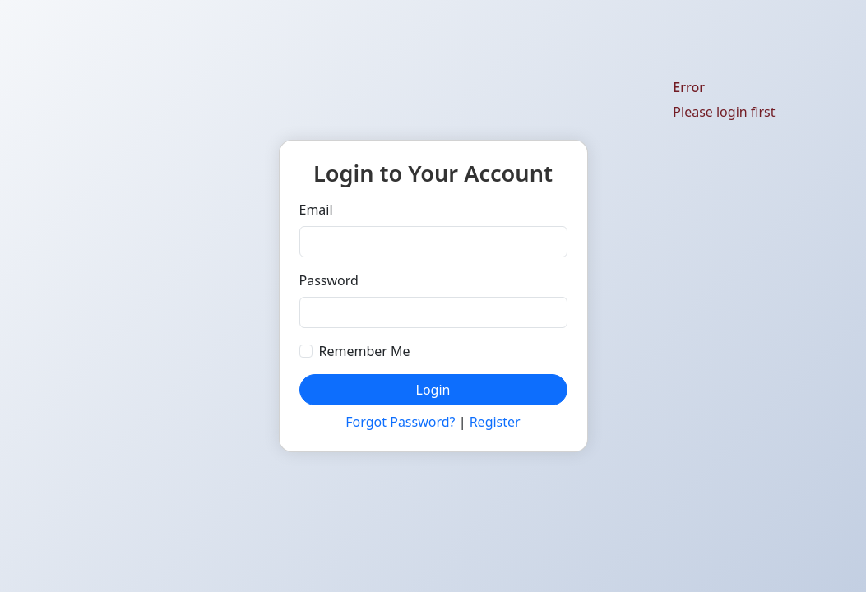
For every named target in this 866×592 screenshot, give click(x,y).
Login (433, 390)
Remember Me (364, 351)
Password (329, 280)
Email (316, 210)
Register (495, 422)
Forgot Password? (400, 422)
